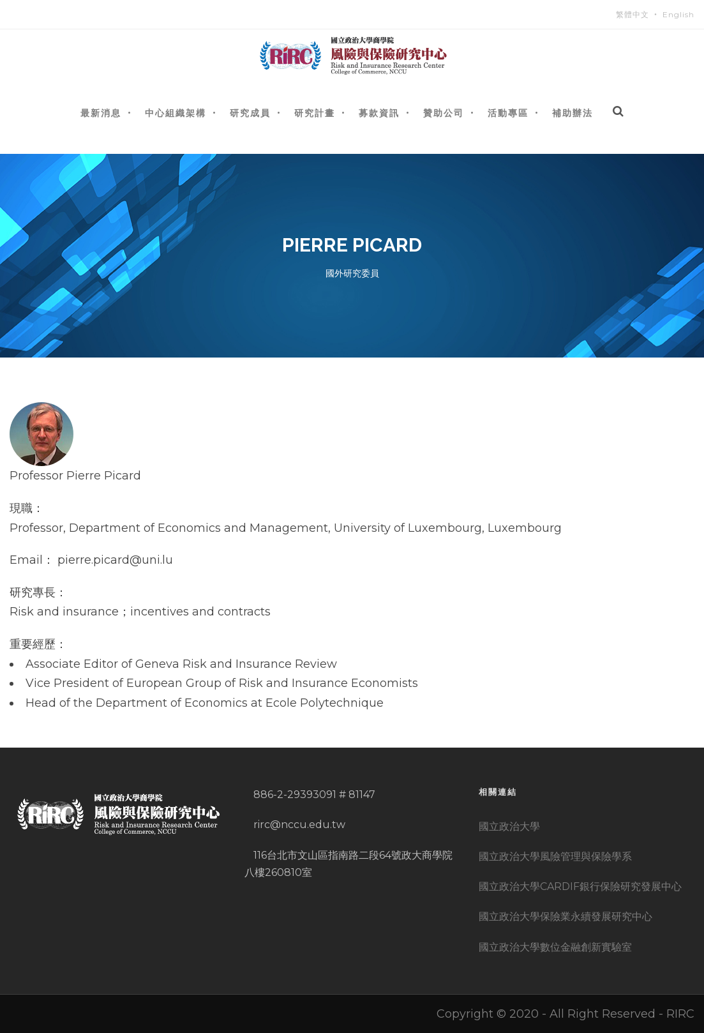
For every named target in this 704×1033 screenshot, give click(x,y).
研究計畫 (314, 112)
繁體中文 (632, 14)
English (678, 14)
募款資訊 (379, 112)
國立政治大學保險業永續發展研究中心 (565, 916)
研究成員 (250, 112)
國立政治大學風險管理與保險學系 (555, 856)
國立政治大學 (509, 826)
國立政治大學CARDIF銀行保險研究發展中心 (580, 886)
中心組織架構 (175, 112)
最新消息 (100, 112)
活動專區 (508, 112)
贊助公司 (443, 112)
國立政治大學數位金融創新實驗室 (555, 947)
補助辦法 (572, 112)
